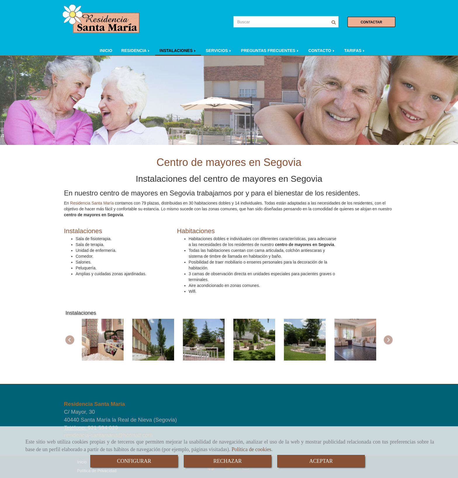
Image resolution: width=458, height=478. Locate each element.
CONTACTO (321, 50)
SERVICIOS (219, 50)
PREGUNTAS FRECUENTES (270, 50)
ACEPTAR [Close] (321, 461)
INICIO (106, 50)
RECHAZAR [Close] (227, 461)
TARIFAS (355, 50)
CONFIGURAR (134, 461)
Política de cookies (251, 449)
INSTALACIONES (178, 50)
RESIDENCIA (135, 50)
